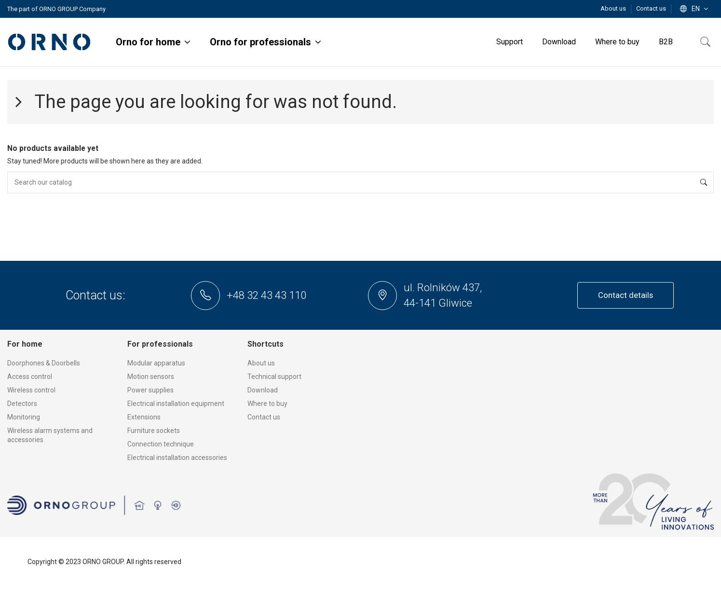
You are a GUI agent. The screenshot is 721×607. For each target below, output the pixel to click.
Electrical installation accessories (177, 457)
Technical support (274, 376)
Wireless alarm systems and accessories (50, 435)
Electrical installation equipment (175, 403)
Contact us (651, 8)
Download (262, 390)
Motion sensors (150, 376)
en (695, 9)
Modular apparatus (156, 363)
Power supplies (150, 390)
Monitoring (23, 417)
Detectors (22, 403)
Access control (29, 376)
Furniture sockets (153, 430)
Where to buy (267, 403)
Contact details (625, 295)
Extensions (144, 417)
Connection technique (160, 444)
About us (613, 8)
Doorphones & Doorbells (43, 363)
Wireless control (31, 390)
